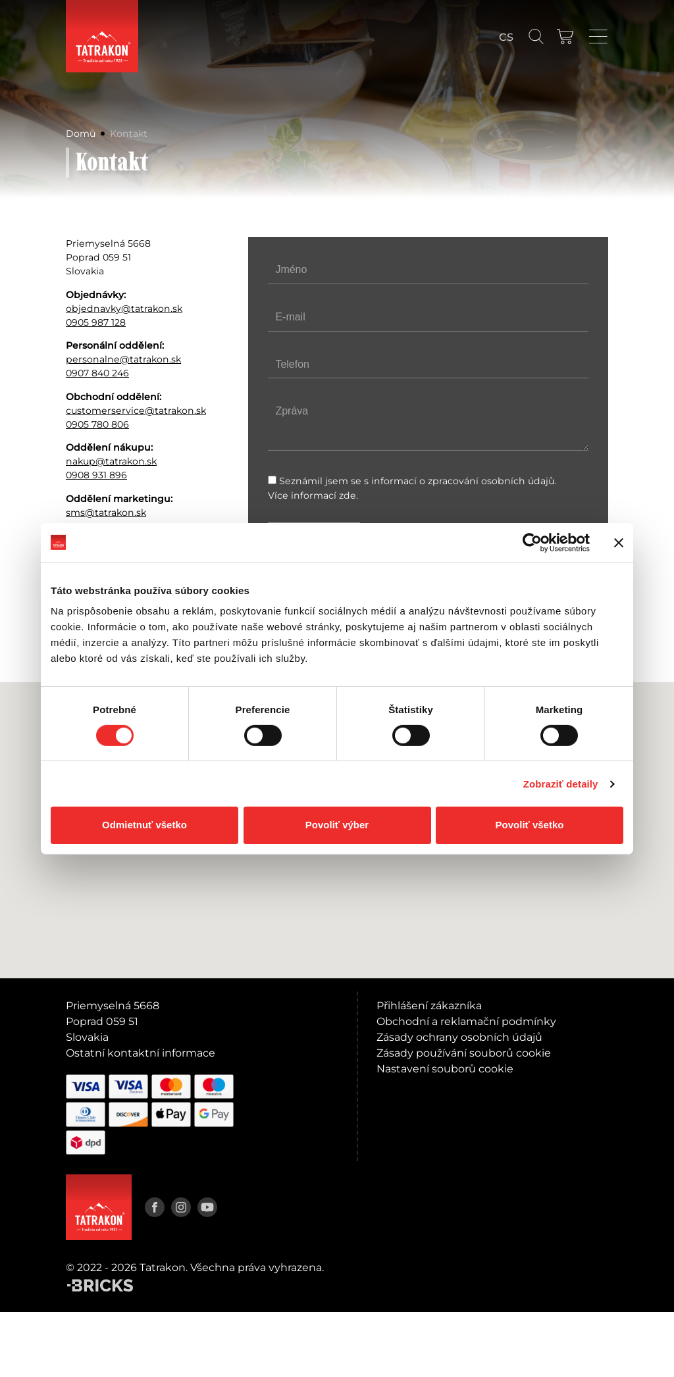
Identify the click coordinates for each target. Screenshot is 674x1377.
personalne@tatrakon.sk (130, 376)
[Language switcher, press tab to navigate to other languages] (506, 37)
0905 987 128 (100, 334)
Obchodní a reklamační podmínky (466, 1086)
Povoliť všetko (530, 824)
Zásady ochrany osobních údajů (459, 1102)
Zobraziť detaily (560, 783)
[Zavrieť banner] (618, 542)
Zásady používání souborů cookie (463, 1118)
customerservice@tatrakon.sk (134, 442)
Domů (82, 128)
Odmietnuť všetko (144, 824)
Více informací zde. (316, 498)
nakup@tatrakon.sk (118, 507)
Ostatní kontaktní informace (140, 1118)
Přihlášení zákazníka (429, 1070)
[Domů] (102, 36)
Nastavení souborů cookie (444, 1134)
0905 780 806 (102, 465)
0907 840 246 (102, 392)
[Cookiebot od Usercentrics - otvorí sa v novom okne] (532, 542)
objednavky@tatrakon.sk (131, 318)
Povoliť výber (337, 824)
